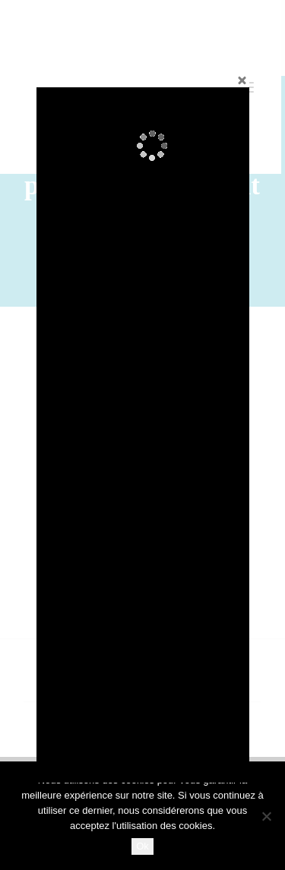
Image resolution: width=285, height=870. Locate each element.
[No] (266, 816)
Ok (142, 846)
